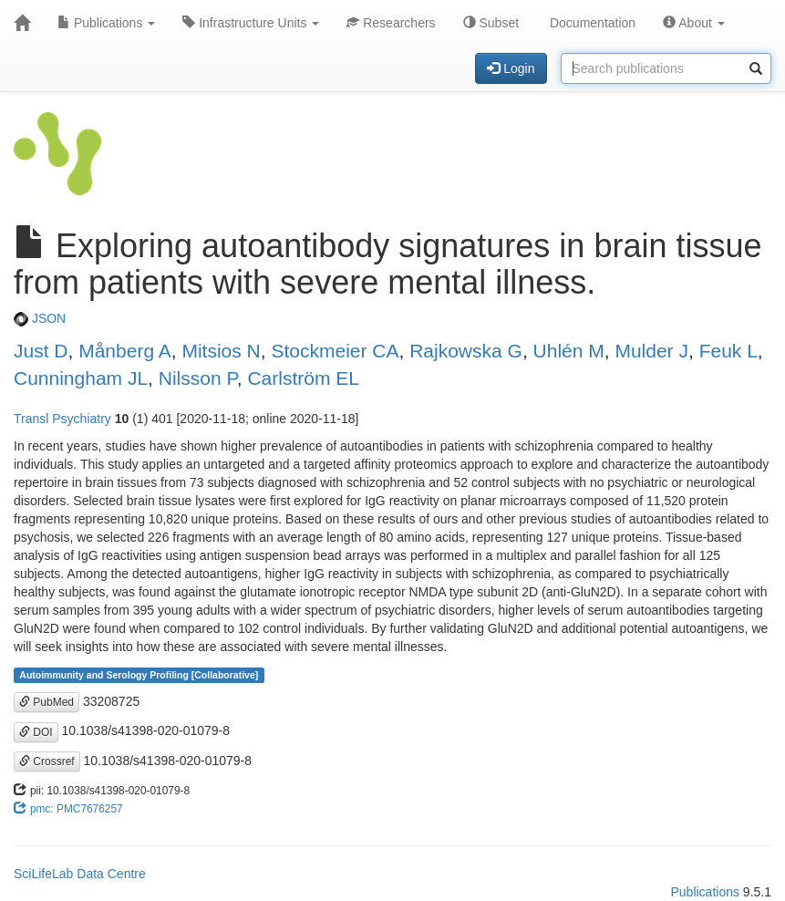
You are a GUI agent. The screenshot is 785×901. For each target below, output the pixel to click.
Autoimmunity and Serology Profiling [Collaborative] (138, 674)
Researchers (390, 23)
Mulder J (651, 350)
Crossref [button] (47, 761)
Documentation (590, 23)
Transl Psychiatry (62, 418)
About (694, 23)
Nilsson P (198, 378)
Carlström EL (303, 378)
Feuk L (728, 350)
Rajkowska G (465, 350)
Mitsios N (220, 350)
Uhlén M (568, 350)
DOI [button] (36, 732)
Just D (41, 350)
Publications (106, 23)
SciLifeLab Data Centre (80, 873)
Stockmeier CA (334, 350)
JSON (40, 318)
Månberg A (124, 350)
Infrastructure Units (250, 23)
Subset (491, 23)
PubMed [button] (46, 702)
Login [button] (510, 68)
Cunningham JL (81, 378)
